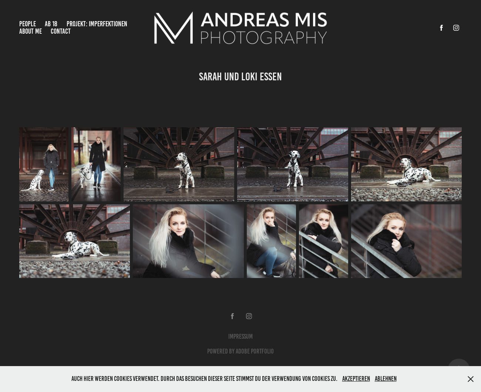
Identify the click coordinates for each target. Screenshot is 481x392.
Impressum (240, 336)
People (27, 24)
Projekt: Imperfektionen (97, 24)
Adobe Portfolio (255, 351)
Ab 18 (51, 24)
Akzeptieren (356, 378)
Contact (61, 31)
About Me (30, 31)
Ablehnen (386, 378)
